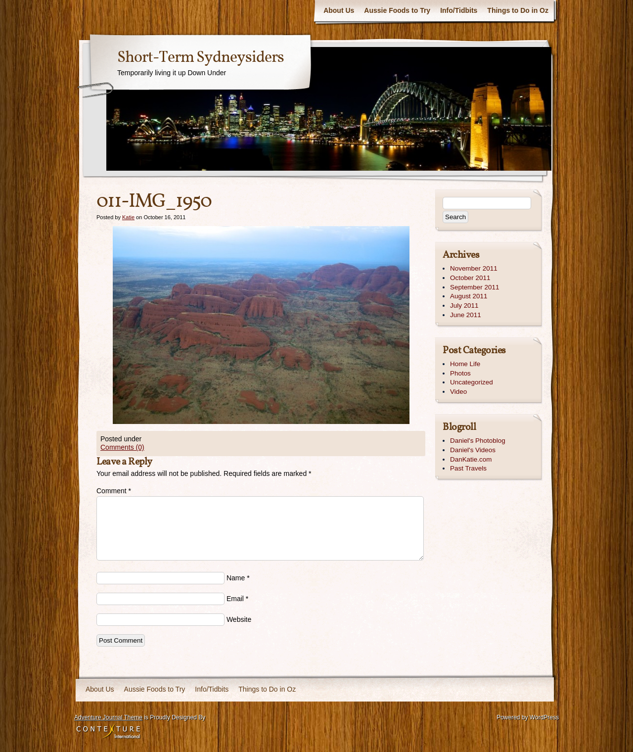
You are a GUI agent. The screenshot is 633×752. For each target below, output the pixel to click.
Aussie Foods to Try (397, 10)
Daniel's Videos (473, 450)
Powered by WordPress (528, 717)
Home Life (465, 364)
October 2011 (470, 278)
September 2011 (474, 287)
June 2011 (465, 315)
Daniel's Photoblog (477, 440)
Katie (128, 217)
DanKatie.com (471, 459)
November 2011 (473, 268)
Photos (460, 373)
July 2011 (464, 305)
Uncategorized (471, 382)
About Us (338, 10)
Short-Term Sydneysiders (200, 58)
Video (458, 391)
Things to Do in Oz (517, 10)
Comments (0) (122, 447)
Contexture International (108, 731)
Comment (113, 491)
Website (238, 619)
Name (235, 578)
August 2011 (468, 296)
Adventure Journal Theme (108, 717)
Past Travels (468, 468)
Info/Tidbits (458, 10)
